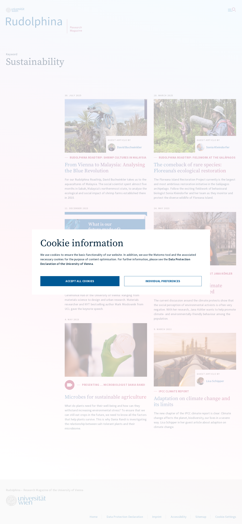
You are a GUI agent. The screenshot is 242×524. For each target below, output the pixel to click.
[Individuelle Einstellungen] (163, 281)
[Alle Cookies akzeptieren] (79, 281)
